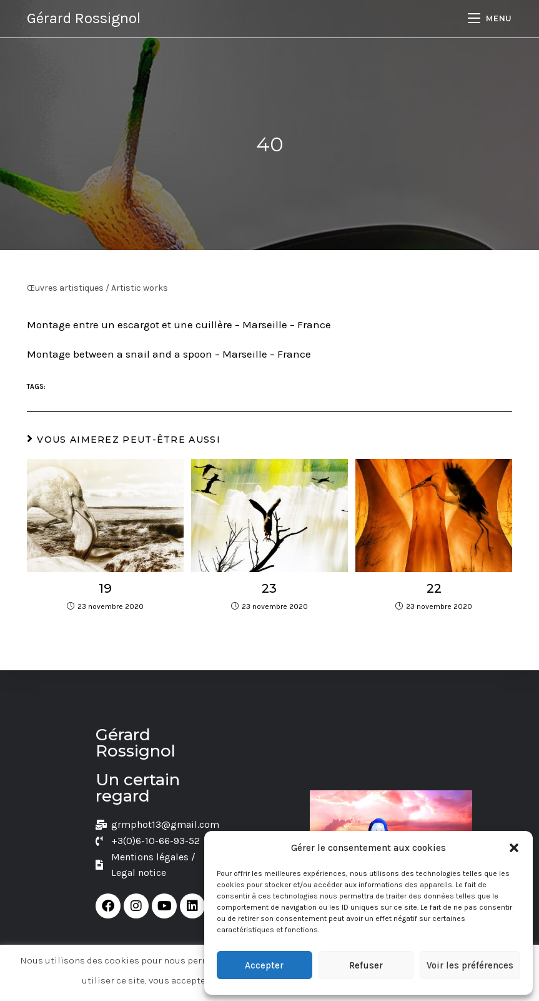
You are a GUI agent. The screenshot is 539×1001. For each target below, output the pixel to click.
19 (105, 588)
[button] (514, 848)
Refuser (366, 965)
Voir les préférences (470, 965)
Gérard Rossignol (84, 18)
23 (269, 588)
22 (434, 588)
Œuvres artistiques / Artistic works (97, 288)
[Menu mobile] (490, 18)
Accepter (264, 965)
